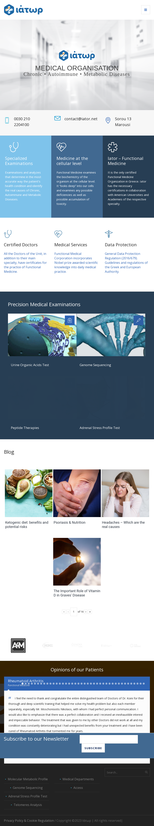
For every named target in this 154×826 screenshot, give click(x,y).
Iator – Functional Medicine (125, 160)
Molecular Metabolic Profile (28, 779)
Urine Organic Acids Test (30, 365)
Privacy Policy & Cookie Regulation (29, 820)
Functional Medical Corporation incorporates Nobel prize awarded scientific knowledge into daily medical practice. (76, 263)
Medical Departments (78, 779)
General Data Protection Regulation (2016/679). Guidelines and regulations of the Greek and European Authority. (126, 263)
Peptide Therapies (25, 427)
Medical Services (70, 244)
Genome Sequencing (95, 365)
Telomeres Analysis (28, 805)
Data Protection (121, 244)
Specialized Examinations (19, 160)
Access (78, 788)
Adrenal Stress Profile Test (100, 427)
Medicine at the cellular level (72, 160)
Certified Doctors (21, 244)
